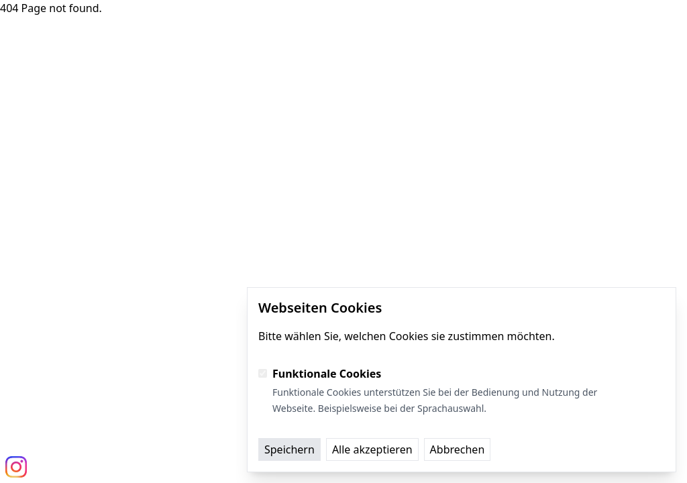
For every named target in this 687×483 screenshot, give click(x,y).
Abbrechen (457, 449)
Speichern (289, 449)
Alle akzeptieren (372, 449)
